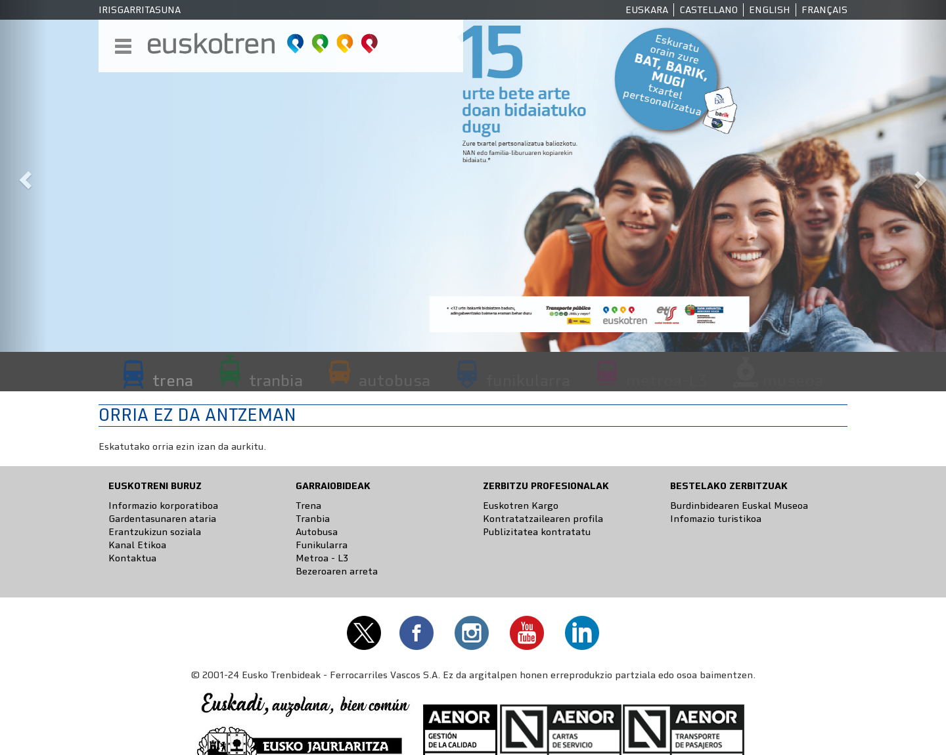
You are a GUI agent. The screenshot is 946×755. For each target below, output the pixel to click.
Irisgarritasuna (140, 10)
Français (824, 10)
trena (172, 380)
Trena (308, 505)
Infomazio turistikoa (715, 519)
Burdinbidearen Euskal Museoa (739, 505)
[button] (23, 176)
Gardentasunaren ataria (162, 519)
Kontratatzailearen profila (543, 519)
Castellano (708, 10)
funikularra (528, 380)
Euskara (646, 10)
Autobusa (317, 532)
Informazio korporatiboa (163, 505)
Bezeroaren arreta (337, 571)
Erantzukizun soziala (154, 532)
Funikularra (322, 545)
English (769, 10)
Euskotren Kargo (520, 505)
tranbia (276, 380)
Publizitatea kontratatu (537, 532)
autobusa (394, 380)
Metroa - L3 (322, 558)
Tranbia (313, 519)
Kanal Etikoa (137, 545)
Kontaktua (132, 558)
